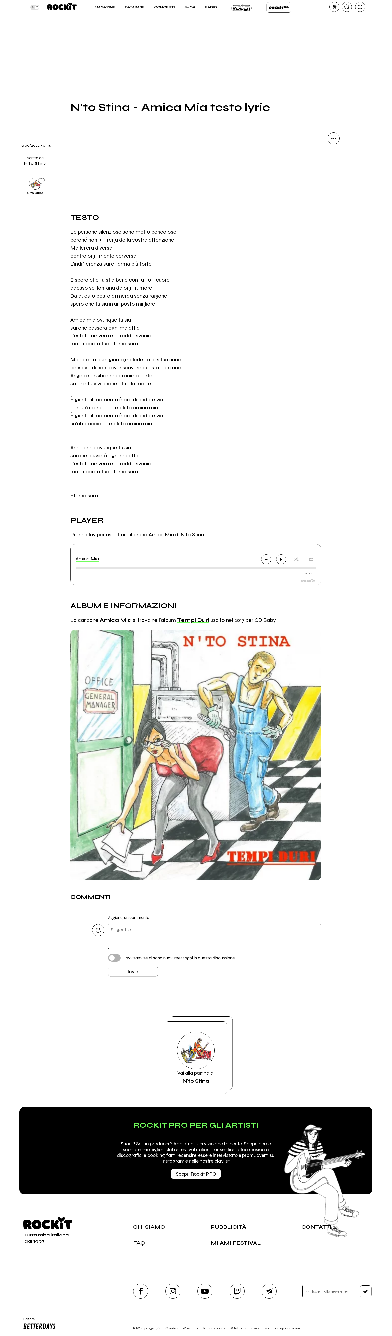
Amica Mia (87, 559)
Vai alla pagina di (196, 1058)
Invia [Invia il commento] (133, 972)
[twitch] (237, 1291)
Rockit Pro (279, 7)
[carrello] (335, 7)
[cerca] (347, 7)
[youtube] (205, 1291)
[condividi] (334, 138)
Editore (38, 1324)
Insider (241, 7)
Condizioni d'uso (179, 1328)
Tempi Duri (193, 620)
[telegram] (269, 1291)
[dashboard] (360, 7)
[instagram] (173, 1291)
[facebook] (140, 1291)
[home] (62, 7)
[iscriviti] (366, 1291)
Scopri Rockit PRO (196, 1174)
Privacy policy (214, 1328)
